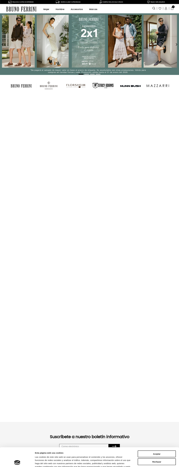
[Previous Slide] (3, 44)
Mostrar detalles (144, 437)
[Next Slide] (176, 44)
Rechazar (156, 418)
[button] (154, 8)
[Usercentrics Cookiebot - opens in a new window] (17, 437)
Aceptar (156, 410)
